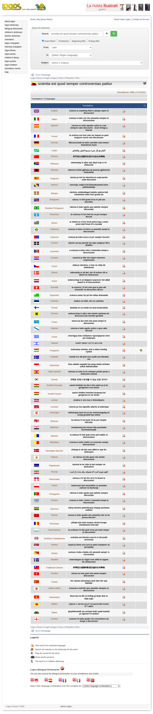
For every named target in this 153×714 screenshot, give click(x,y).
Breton (54, 223)
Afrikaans (54, 164)
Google (46, 78)
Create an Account (141, 19)
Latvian (54, 400)
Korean (54, 379)
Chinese (54, 156)
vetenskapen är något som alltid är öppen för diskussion (88, 560)
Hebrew (54, 343)
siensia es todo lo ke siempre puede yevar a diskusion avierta (89, 372)
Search (45, 34)
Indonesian (54, 365)
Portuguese (54, 494)
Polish (54, 485)
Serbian (54, 545)
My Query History (45, 19)
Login (127, 19)
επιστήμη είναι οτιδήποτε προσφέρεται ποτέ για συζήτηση (89, 337)
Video (77, 78)
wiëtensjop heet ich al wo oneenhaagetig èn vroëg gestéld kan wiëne (88, 413)
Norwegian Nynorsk (54, 451)
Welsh (54, 612)
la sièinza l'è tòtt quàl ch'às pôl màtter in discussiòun (89, 436)
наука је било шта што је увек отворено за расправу (89, 546)
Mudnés (54, 436)
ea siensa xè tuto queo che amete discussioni (89, 458)
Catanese (54, 237)
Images (54, 78)
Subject (44, 63)
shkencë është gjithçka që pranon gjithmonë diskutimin (89, 171)
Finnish (54, 308)
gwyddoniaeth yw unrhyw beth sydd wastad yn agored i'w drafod (89, 612)
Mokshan (54, 427)
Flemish (54, 313)
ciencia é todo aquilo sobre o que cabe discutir (89, 329)
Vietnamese (54, 597)
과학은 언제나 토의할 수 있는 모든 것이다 (88, 379)
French (54, 136)
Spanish (54, 125)
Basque (54, 193)
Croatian (54, 258)
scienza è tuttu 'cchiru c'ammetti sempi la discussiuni (88, 501)
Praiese (54, 500)
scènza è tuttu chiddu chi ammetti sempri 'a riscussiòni (88, 553)
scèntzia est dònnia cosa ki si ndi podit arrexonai (89, 538)
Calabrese (54, 229)
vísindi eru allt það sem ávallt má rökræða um (89, 358)
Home (33, 19)
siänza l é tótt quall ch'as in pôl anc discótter (88, 200)
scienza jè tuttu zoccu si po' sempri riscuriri (88, 237)
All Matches (62, 41)
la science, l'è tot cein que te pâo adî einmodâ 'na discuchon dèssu (89, 288)
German (54, 143)
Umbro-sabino (54, 588)
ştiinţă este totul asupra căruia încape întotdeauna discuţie (89, 523)
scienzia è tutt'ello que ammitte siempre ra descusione (89, 589)
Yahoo (60, 78)
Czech (54, 266)
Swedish (54, 559)
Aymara (54, 185)
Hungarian (54, 350)
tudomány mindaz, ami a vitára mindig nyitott (89, 350)
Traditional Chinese (54, 568)
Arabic (54, 150)
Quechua (54, 509)
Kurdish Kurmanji (54, 385)
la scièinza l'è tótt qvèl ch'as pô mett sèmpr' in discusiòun (88, 531)
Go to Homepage (42, 75)
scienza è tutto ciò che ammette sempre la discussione (89, 119)
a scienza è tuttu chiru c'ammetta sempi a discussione (88, 251)
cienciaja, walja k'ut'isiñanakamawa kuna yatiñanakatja (89, 186)
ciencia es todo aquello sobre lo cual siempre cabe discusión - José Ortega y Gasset (89, 127)
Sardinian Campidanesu (54, 538)
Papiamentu (54, 465)
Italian (54, 119)
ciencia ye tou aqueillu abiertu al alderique (89, 407)
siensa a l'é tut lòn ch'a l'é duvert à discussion (89, 479)
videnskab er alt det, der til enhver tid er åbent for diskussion (89, 273)
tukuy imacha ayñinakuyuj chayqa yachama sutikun (88, 509)
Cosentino (54, 251)
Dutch (54, 281)
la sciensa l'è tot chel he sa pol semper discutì (89, 215)
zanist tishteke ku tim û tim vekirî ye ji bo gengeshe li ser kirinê (89, 386)
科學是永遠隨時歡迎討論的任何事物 (89, 567)
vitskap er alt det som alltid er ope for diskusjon (88, 451)
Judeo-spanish (54, 371)
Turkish (54, 582)
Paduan (54, 457)
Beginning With (77, 41)
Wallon (54, 604)
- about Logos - (66, 706)
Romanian (54, 524)
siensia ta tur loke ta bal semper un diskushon (88, 465)
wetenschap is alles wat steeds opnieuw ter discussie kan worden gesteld (88, 314)
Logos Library (36, 78)
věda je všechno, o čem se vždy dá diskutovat (89, 266)
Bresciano (54, 214)
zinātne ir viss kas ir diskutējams (88, 400)
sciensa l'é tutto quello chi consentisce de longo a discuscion (89, 620)
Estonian (54, 301)
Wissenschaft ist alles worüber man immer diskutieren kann (89, 144)
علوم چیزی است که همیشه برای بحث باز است (89, 472)
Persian (54, 472)
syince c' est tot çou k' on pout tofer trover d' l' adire (89, 605)
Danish (54, 272)
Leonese (54, 407)
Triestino (54, 573)
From (45, 47)
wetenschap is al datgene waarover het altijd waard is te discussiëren (89, 281)
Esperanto (54, 295)
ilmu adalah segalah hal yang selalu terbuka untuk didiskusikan (89, 365)
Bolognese (54, 199)
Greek (54, 337)
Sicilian (54, 553)
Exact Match (49, 41)
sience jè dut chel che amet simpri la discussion (89, 322)
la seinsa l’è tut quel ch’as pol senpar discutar (88, 421)
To (47, 55)
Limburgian (54, 412)
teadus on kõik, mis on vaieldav (89, 301)
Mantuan (54, 421)
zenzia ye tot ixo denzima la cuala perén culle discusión (89, 178)
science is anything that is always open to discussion (89, 112)
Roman (54, 515)
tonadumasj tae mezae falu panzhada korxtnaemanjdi (88, 428)
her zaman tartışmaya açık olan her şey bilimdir (88, 582)
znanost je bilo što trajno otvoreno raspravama (89, 259)
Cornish (54, 243)
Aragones (54, 178)
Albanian (54, 170)
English (54, 111)
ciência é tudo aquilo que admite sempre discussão (89, 208)
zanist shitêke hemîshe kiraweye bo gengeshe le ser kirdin (89, 394)
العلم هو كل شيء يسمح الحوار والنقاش (88, 150)
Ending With (92, 41)
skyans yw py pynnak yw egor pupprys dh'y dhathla (89, 244)
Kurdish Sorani (54, 394)
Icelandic (54, 357)
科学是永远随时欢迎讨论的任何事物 (89, 156)
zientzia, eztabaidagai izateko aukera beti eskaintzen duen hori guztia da (89, 193)
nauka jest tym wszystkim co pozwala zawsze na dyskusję (89, 486)
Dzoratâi (54, 287)
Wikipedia (69, 78)
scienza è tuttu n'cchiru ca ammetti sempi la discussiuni (89, 230)
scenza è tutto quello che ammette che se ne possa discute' (89, 516)
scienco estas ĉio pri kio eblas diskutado (89, 295)
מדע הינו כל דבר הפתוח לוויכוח (89, 343)
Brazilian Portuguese (54, 208)
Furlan (54, 322)
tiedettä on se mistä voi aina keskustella (89, 308)
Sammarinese (54, 530)
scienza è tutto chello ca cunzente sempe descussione (88, 443)
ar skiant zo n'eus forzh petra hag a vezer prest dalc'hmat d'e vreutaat (89, 223)
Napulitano (54, 442)
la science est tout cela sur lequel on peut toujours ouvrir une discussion (88, 136)
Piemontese (54, 479)
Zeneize (54, 619)
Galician (54, 328)
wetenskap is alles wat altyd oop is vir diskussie (89, 163)
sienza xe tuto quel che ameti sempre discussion (88, 574)
